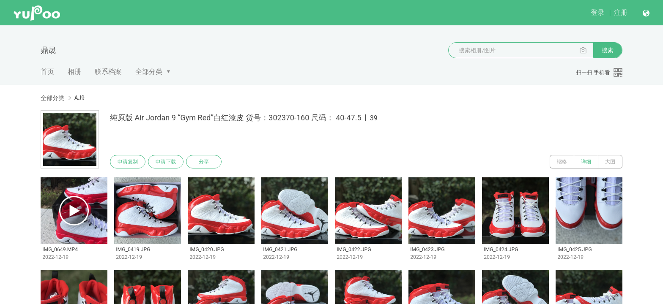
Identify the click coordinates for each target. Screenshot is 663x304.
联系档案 (108, 72)
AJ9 (79, 98)
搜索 (608, 50)
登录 (597, 12)
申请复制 (128, 162)
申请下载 (166, 162)
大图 (610, 162)
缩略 (562, 162)
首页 (47, 72)
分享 (204, 162)
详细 (586, 162)
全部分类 (148, 72)
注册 (620, 12)
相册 (74, 72)
